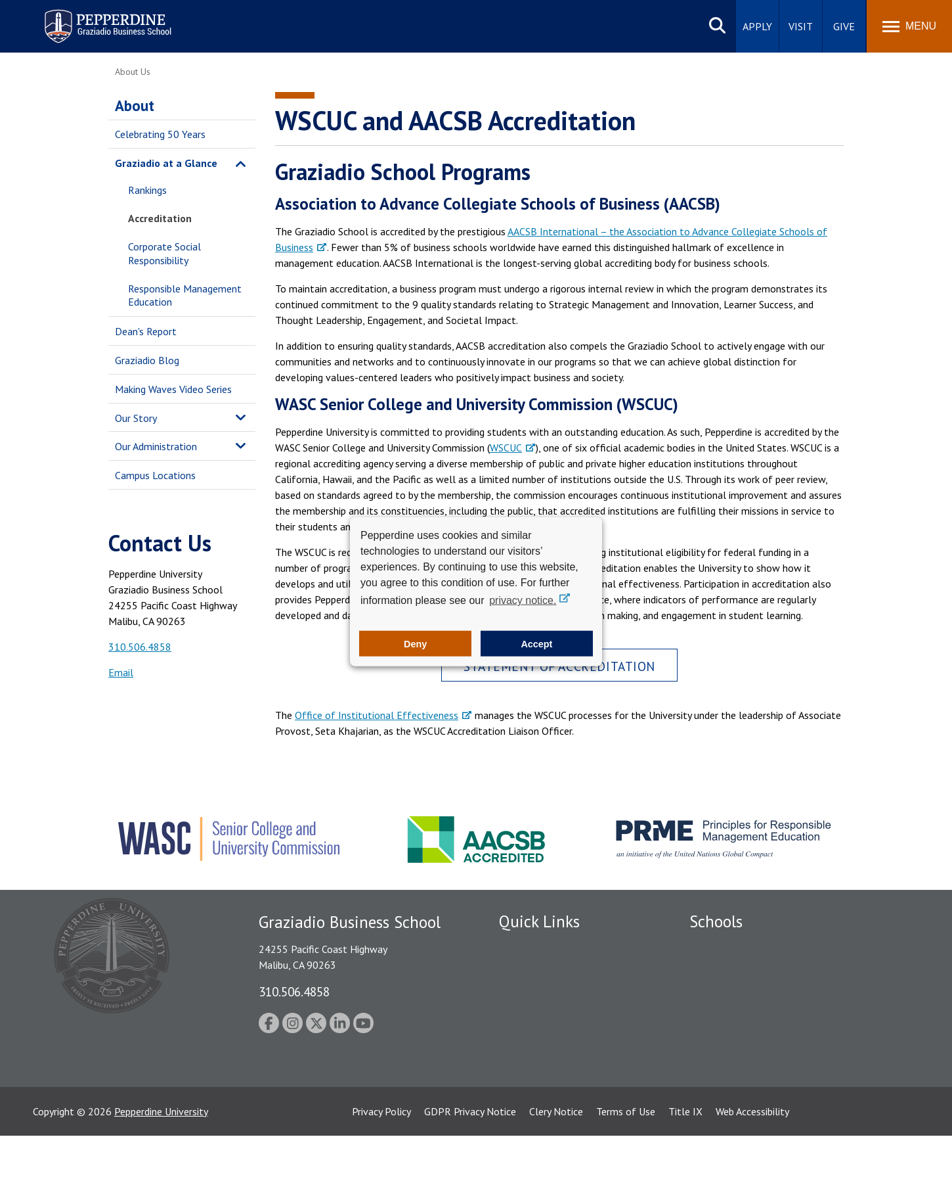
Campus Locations (155, 475)
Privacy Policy (381, 1158)
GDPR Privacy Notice (470, 1158)
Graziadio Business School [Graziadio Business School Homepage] (746, 991)
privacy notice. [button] (522, 600)
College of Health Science (746, 1073)
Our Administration (156, 446)
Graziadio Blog (147, 360)
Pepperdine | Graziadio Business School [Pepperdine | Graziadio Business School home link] (90, 18)
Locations (520, 945)
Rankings (147, 190)
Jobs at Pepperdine (540, 1037)
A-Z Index (520, 1083)
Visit (801, 26)
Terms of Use (625, 1158)
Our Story (136, 418)
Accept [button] (536, 643)
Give (844, 26)
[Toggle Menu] (909, 26)
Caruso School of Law (738, 968)
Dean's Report (146, 331)
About (134, 105)
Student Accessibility (544, 991)
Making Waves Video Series (173, 389)
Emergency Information (551, 1014)
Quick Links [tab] (539, 921)
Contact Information (545, 1060)
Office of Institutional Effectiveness (376, 715)
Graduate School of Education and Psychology (791, 1014)
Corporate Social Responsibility (164, 253)
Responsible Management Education (185, 295)
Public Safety (528, 968)
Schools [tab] (716, 921)
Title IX (685, 1158)
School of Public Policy (739, 1050)
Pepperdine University (161, 1158)
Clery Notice (556, 1158)
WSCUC (506, 447)
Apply (757, 26)
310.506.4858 (139, 646)
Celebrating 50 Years (160, 134)
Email (120, 672)
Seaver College (722, 945)
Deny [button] (415, 643)
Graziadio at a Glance (166, 163)
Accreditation (160, 218)
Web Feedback (530, 1106)
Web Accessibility (752, 1158)
